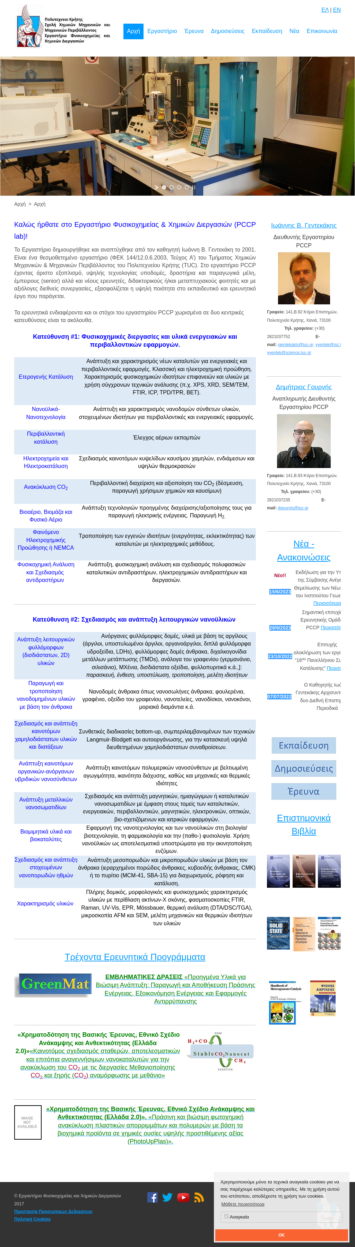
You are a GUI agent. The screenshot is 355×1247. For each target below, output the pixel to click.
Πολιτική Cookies (32, 1219)
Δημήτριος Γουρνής (304, 387)
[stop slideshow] (193, 187)
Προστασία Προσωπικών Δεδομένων (53, 1211)
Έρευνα (194, 31)
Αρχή (133, 31)
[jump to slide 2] (172, 187)
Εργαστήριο (162, 31)
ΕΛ (324, 10)
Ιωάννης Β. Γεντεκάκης (304, 225)
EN (337, 10)
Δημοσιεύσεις (227, 31)
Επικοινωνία (322, 31)
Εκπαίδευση (267, 31)
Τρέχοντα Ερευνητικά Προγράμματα (135, 957)
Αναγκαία (236, 1217)
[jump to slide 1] (164, 187)
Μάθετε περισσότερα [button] (243, 1204)
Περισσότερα (327, 603)
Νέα (294, 31)
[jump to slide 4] (187, 187)
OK (281, 1235)
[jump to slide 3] (179, 187)
